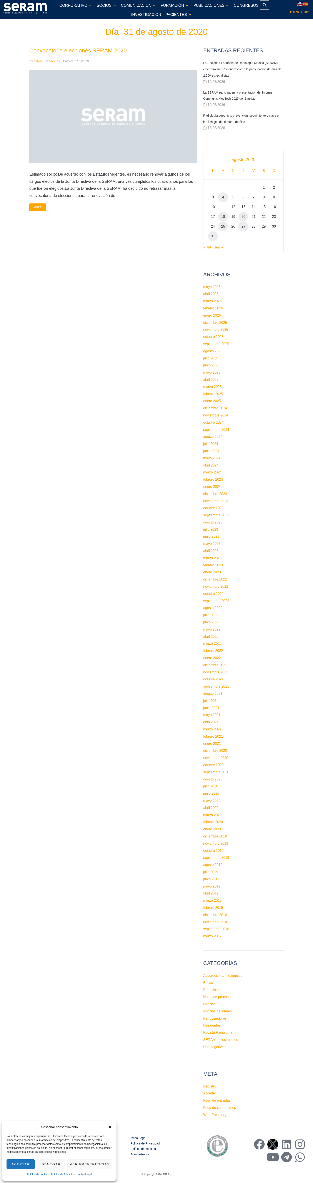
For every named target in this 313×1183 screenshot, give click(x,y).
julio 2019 (210, 872)
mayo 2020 (211, 800)
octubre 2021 (213, 679)
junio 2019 (211, 879)
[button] (110, 1127)
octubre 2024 (213, 422)
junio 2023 (211, 536)
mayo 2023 (211, 543)
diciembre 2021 (215, 665)
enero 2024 (212, 486)
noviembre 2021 (215, 672)
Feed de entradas (216, 1100)
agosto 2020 (212, 779)
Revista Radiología (217, 1032)
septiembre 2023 (216, 515)
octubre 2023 (213, 508)
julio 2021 (210, 701)
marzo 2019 (212, 900)
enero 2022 (212, 658)
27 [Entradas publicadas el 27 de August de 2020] (243, 226)
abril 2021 (210, 722)
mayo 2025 (211, 372)
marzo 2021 (212, 729)
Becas (208, 983)
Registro (209, 1086)
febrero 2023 (213, 565)
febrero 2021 (213, 736)
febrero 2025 (213, 394)
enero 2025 (212, 401)
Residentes (212, 1025)
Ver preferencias (90, 1164)
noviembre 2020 (215, 758)
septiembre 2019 (216, 857)
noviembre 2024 (215, 415)
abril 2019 (210, 893)
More (38, 207)
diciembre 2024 (215, 408)
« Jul (207, 247)
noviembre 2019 (215, 843)
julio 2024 (210, 444)
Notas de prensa (216, 997)
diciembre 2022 (215, 579)
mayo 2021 (211, 715)
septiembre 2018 (216, 929)
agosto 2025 (212, 351)
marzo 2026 (212, 301)
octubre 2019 (213, 850)
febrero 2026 (213, 308)
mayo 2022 (211, 629)
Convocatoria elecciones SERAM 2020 (78, 50)
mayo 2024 (211, 458)
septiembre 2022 (216, 601)
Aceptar (21, 1164)
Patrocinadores (215, 1018)
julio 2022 (210, 615)
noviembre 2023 (215, 501)
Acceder (209, 1093)
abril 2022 (210, 636)
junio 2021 (211, 708)
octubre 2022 (213, 594)
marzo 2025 (212, 387)
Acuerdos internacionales (222, 975)
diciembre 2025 (215, 322)
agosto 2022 (212, 608)
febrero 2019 (213, 907)
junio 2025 (211, 365)
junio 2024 (211, 451)
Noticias (54, 61)
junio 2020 (211, 793)
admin (38, 61)
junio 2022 (211, 622)
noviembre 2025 (215, 329)
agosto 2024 (212, 436)
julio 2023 (210, 529)
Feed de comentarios (219, 1107)
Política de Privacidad (63, 1174)
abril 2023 (210, 551)
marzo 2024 (212, 472)
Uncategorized (214, 1047)
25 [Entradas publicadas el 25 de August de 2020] (223, 226)
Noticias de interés (217, 1011)
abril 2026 (210, 294)
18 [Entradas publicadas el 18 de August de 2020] (223, 216)
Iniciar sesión (299, 12)
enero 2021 (212, 743)
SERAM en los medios (220, 1040)
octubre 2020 (213, 765)
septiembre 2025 (216, 344)
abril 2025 (210, 379)
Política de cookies (38, 1174)
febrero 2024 (213, 479)
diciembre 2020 (215, 750)
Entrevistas (211, 990)
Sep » (218, 247)
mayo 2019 (211, 886)
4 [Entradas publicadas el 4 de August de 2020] (223, 197)
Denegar (51, 1164)
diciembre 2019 (215, 836)
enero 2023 (212, 572)
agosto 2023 (212, 522)
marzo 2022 (212, 643)
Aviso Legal (85, 1174)
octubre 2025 (213, 337)
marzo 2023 (212, 558)
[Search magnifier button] (264, 5)
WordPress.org (214, 1115)
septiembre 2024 (216, 429)
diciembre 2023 (215, 494)
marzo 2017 (212, 936)
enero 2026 (212, 315)
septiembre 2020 (216, 772)
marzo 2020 (212, 815)
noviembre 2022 (215, 586)
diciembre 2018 (215, 915)
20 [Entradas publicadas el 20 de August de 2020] (243, 216)
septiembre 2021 (216, 686)
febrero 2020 (213, 822)
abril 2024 (210, 465)
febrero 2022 (213, 651)
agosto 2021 (212, 693)
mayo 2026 (211, 287)
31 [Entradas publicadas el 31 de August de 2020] (213, 236)
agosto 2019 (212, 865)
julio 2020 (210, 786)
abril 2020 (210, 808)
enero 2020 (212, 829)
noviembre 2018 (215, 922)
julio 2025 (210, 358)
